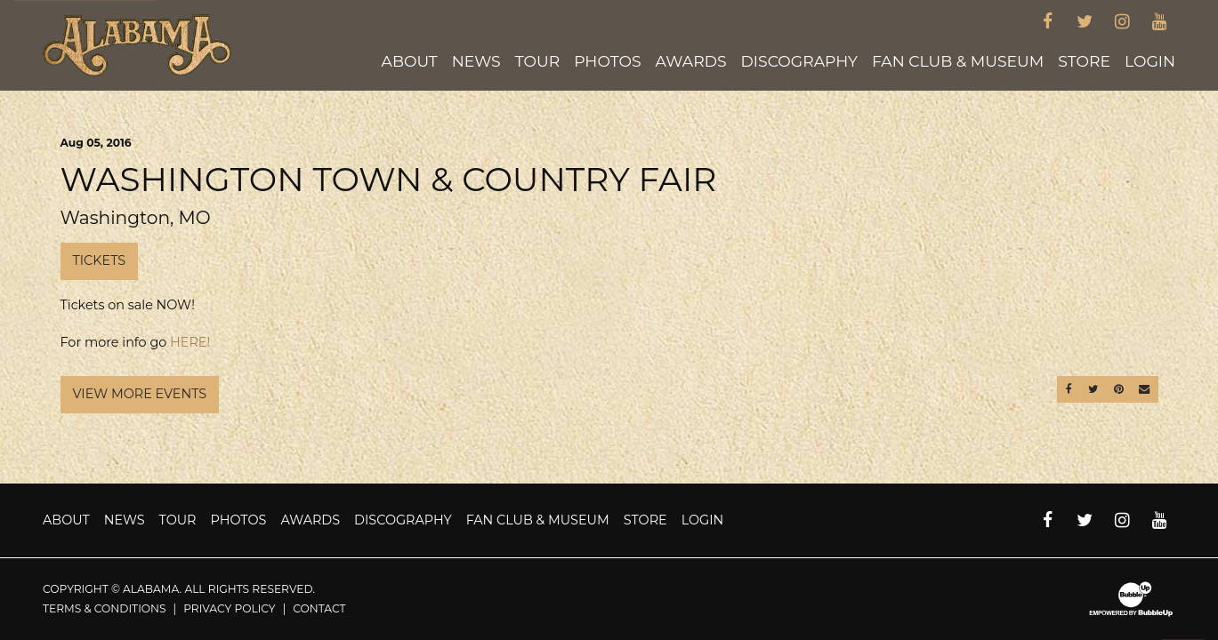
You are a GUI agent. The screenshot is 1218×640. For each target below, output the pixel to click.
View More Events (140, 394)
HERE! (190, 342)
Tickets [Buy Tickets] (99, 260)
